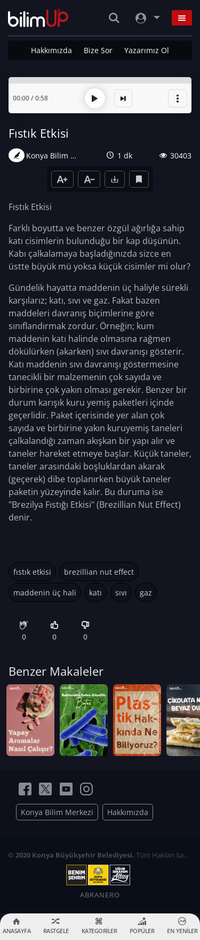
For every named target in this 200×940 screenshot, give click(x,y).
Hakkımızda (51, 50)
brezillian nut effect (99, 572)
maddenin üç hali (44, 593)
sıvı (121, 593)
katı (95, 593)
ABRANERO (100, 895)
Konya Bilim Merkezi (57, 812)
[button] (177, 98)
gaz (146, 593)
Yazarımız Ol (146, 50)
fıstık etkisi (32, 572)
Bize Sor (98, 50)
